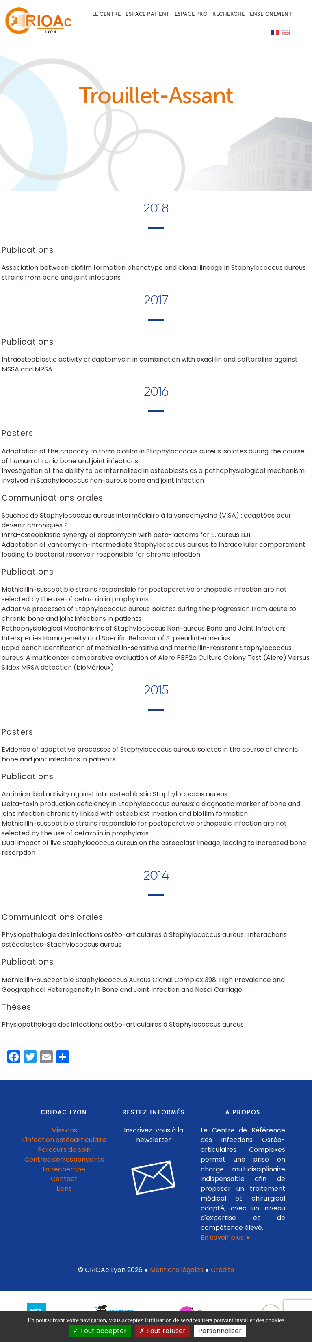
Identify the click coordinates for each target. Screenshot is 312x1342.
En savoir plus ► (226, 1241)
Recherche (228, 14)
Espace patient (147, 14)
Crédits (222, 1274)
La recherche (64, 1173)
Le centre (106, 14)
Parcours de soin (64, 1153)
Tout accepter (100, 1330)
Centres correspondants (64, 1163)
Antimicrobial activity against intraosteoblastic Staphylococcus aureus (115, 798)
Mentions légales (177, 1274)
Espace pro (191, 14)
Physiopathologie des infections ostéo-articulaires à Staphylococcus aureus (123, 1029)
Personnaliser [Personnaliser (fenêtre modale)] (220, 1330)
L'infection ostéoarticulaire (64, 1144)
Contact (64, 1183)
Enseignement (271, 14)
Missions (64, 1134)
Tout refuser (162, 1330)
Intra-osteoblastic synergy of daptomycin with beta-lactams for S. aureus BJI (126, 539)
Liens (64, 1192)
